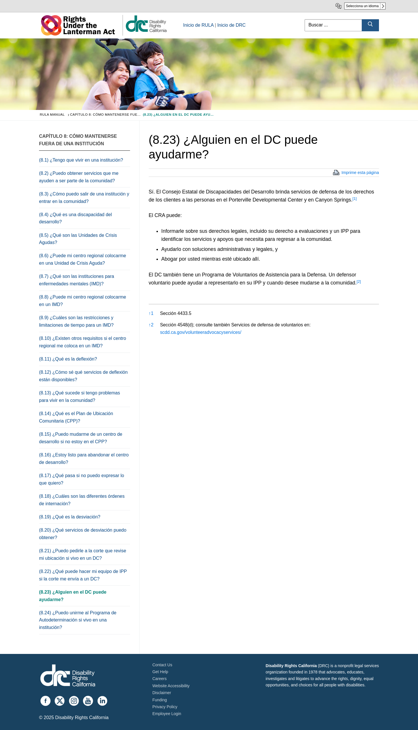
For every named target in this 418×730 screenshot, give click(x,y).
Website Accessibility (171, 685)
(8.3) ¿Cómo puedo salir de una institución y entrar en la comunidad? (84, 197)
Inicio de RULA (198, 25)
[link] (146, 31)
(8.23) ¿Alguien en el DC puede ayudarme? (73, 596)
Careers (159, 678)
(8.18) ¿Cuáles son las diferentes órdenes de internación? (82, 500)
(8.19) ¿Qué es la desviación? (69, 516)
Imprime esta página (360, 172)
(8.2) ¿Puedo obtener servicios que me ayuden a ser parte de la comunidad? (79, 177)
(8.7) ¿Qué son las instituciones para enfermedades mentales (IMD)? (76, 280)
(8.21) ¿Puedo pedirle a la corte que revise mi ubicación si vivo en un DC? (82, 554)
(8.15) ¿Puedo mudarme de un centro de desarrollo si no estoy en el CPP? (80, 438)
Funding (159, 700)
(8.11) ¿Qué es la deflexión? (68, 359)
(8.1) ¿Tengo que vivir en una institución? (81, 160)
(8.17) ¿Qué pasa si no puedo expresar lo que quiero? (81, 479)
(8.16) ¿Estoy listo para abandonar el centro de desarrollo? (84, 458)
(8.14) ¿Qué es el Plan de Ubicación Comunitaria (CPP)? (76, 417)
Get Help (160, 671)
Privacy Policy (164, 706)
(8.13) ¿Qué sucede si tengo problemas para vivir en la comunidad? (79, 396)
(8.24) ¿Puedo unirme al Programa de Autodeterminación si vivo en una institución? (77, 620)
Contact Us (162, 665)
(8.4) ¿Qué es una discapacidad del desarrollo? (75, 218)
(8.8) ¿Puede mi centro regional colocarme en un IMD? (82, 301)
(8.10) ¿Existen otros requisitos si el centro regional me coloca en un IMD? (82, 342)
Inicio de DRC (231, 25)
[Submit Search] (370, 25)
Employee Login (166, 713)
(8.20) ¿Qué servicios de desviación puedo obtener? (82, 534)
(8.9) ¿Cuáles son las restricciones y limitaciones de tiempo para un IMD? (76, 321)
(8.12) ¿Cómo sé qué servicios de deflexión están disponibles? (83, 376)
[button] (355, 200)
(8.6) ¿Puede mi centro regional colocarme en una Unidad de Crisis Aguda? (82, 259)
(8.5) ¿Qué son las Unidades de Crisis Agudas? (78, 239)
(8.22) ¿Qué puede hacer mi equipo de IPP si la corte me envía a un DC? (83, 575)
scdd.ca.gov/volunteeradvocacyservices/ (200, 332)
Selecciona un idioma (362, 6)
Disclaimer (161, 692)
